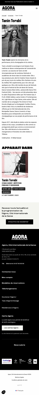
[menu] (36, 8)
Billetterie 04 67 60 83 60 (15, 263)
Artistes (10, 15)
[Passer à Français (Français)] (19, 390)
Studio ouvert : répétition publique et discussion (11, 184)
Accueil (4, 15)
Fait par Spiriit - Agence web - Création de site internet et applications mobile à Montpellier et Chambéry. (19, 385)
